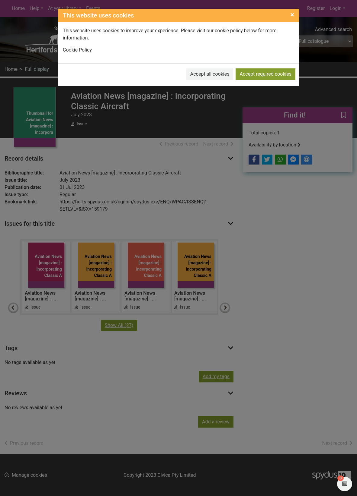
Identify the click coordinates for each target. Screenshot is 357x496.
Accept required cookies (265, 74)
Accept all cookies (210, 74)
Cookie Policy (77, 50)
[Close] (292, 14)
